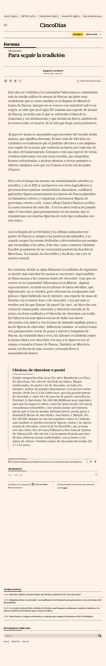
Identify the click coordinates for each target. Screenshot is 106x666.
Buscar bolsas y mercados (17, 628)
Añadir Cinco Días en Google (90, 81)
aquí (65, 488)
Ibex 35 (7, 16)
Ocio (10, 475)
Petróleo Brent (45, 16)
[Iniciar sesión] (93, 34)
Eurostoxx (16, 642)
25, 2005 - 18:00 (53, 74)
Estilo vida (18, 475)
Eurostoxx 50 (67, 16)
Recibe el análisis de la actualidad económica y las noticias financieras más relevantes (47, 462)
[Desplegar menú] (6, 25)
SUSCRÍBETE (77, 34)
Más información (15, 488)
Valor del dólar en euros (92, 16)
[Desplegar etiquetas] (96, 474)
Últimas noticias (12, 589)
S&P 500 (24, 16)
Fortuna (12, 44)
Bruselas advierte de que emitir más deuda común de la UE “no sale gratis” (45, 594)
